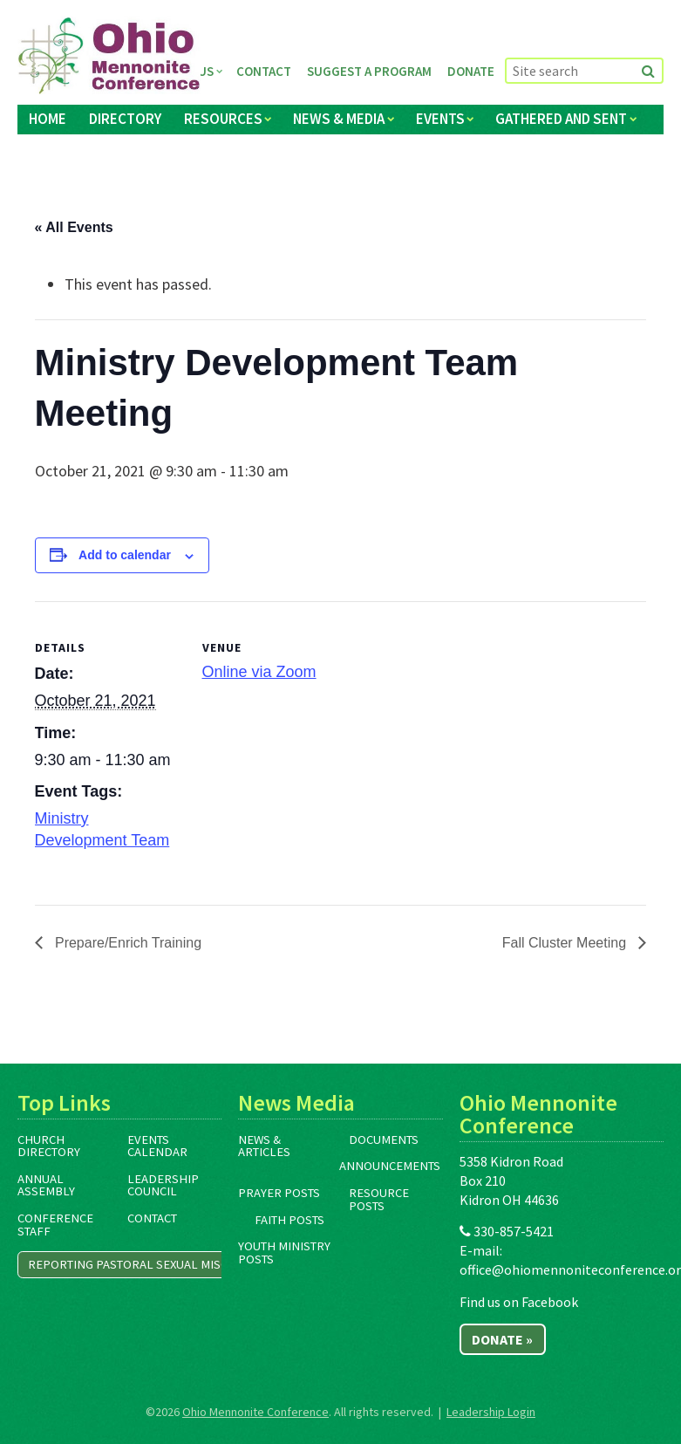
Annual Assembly (46, 1185)
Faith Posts (289, 1220)
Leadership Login (490, 1412)
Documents (384, 1139)
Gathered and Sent (561, 118)
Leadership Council (163, 1185)
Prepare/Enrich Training (126, 942)
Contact (263, 71)
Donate (470, 71)
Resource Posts (379, 1199)
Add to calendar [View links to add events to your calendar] (124, 555)
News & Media (339, 118)
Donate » (502, 1339)
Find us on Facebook (519, 1302)
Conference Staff (55, 1224)
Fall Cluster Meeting (566, 942)
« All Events (74, 227)
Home (47, 118)
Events (440, 118)
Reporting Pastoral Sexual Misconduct (151, 1264)
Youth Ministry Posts (284, 1252)
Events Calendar (157, 1146)
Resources (223, 118)
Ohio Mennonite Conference (255, 1412)
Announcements (389, 1166)
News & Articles (264, 1146)
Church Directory (48, 1146)
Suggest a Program (369, 71)
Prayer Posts (279, 1193)
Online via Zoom (259, 672)
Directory (125, 118)
